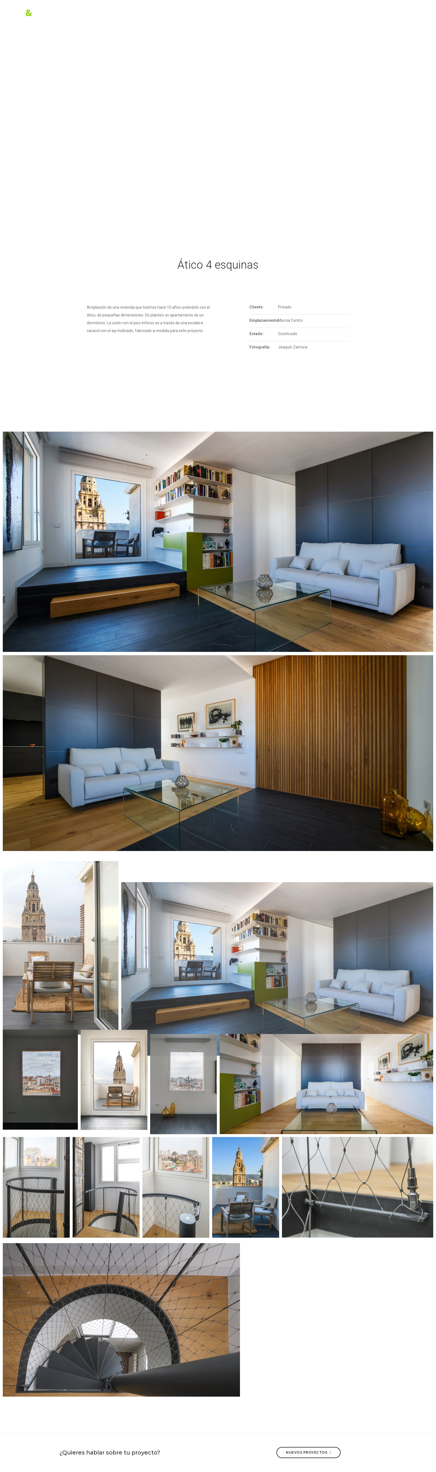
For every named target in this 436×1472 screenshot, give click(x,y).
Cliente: (256, 307)
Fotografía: (259, 347)
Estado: (256, 333)
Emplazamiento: (263, 320)
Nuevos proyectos (308, 1452)
